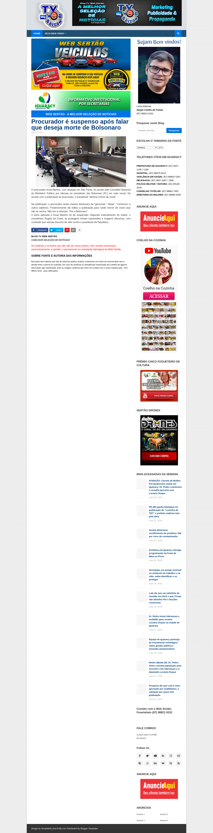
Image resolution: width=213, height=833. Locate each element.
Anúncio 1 (141, 814)
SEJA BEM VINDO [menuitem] (54, 33)
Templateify (46, 828)
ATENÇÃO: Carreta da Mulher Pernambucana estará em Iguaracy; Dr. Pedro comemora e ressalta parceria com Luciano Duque (165, 487)
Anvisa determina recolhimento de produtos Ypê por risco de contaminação (165, 533)
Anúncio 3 (141, 820)
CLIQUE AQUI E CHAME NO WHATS (147, 736)
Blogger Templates (89, 828)
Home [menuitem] (37, 33)
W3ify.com (61, 828)
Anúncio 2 (164, 814)
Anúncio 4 (164, 820)
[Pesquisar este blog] (151, 130)
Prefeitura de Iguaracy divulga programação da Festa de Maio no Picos (165, 553)
